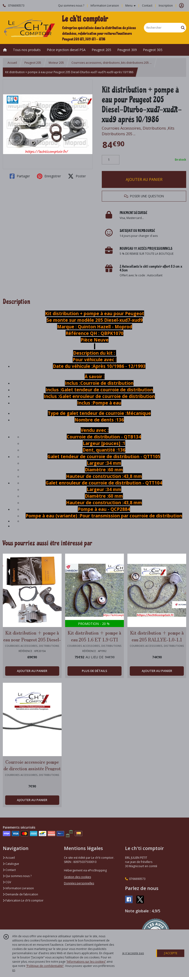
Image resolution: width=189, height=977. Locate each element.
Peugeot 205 (32, 63)
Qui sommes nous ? (17, 876)
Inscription (166, 6)
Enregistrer (49, 176)
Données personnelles (79, 883)
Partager (20, 176)
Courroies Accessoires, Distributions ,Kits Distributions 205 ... (138, 131)
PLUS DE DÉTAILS (94, 671)
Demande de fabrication (20, 894)
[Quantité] (110, 159)
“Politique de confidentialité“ (45, 966)
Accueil (12, 63)
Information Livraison (18, 888)
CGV (7, 882)
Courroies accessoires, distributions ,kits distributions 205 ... (111, 63)
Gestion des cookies (77, 877)
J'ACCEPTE (170, 953)
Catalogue (11, 864)
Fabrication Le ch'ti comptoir (23, 900)
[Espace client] (181, 5)
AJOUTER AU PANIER (144, 179)
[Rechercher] (183, 27)
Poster (77, 176)
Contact (147, 6)
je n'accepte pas (133, 953)
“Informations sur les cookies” (86, 962)
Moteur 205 (56, 63)
